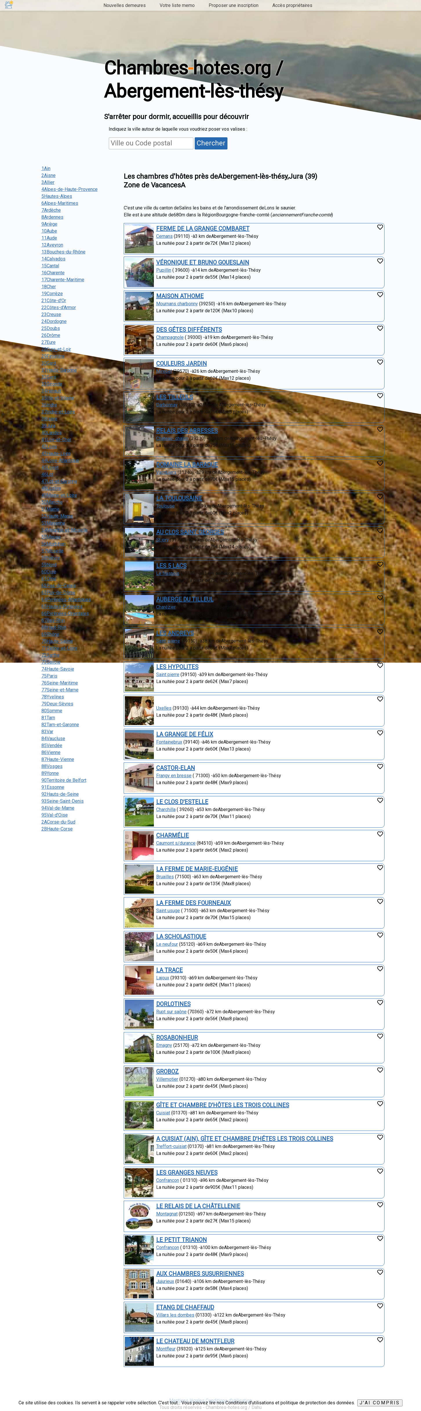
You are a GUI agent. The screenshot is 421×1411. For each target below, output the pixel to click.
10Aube (49, 231)
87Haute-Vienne (57, 759)
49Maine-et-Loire (59, 495)
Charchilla (166, 809)
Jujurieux (165, 1281)
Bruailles (165, 876)
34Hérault (51, 391)
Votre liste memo (177, 5)
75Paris (49, 676)
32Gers (48, 377)
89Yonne (50, 773)
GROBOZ (167, 1071)
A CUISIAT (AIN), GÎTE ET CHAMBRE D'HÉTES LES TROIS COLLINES (244, 1138)
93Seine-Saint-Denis (62, 801)
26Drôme (50, 335)
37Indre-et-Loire (58, 412)
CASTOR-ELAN (175, 767)
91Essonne (52, 787)
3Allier (47, 182)
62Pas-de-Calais (58, 585)
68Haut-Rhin (53, 627)
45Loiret (50, 467)
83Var (47, 731)
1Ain (45, 168)
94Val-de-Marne (57, 808)
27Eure (48, 342)
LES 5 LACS (171, 565)
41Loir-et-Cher (56, 439)
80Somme (51, 710)
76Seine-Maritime (59, 683)
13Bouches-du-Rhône (63, 252)
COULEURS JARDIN (181, 363)
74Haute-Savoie (57, 669)
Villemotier (167, 1079)
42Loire (49, 446)
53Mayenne (53, 523)
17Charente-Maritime (62, 279)
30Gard (48, 363)
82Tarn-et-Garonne (60, 724)
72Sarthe (50, 655)
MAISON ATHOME (180, 296)
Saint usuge (168, 910)
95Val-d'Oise (54, 815)
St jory (162, 540)
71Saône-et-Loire (59, 648)
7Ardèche (51, 210)
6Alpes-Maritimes (59, 203)
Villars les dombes (175, 1315)
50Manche (52, 502)
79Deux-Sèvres (57, 704)
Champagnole (170, 337)
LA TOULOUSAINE (179, 498)
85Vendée (51, 745)
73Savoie (51, 662)
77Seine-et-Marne (60, 690)
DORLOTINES (173, 1004)
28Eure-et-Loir (56, 349)
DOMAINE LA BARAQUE (187, 464)
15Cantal (50, 266)
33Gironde (51, 384)
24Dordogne (54, 321)
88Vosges (52, 766)
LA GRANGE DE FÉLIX (184, 734)
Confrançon (167, 1180)
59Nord (49, 564)
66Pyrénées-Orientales (65, 613)
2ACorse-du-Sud (58, 822)
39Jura (48, 425)
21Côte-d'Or (53, 300)
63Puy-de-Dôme (58, 592)
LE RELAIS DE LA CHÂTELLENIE (198, 1206)
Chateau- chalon (172, 438)
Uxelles (164, 708)
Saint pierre (167, 674)
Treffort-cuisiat (171, 1146)
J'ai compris (380, 1402)
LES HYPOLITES (177, 666)
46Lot (47, 474)
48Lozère (51, 488)
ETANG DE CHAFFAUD (185, 1307)
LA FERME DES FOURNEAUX (193, 902)
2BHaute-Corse (57, 829)
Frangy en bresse (174, 775)
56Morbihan (53, 544)
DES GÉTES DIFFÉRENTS (189, 329)
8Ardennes (52, 217)
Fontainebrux (169, 742)
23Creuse (51, 314)
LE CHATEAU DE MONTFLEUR (195, 1341)
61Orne (48, 578)
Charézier (166, 607)
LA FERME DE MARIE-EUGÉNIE (197, 869)
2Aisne (48, 175)
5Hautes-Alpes (56, 196)
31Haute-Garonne (59, 370)
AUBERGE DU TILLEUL (185, 599)
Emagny (164, 1045)
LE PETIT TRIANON (181, 1239)
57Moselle (52, 551)
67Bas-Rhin (53, 620)
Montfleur (166, 1349)
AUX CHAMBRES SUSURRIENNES (200, 1273)
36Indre (49, 405)
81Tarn (48, 717)
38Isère (49, 418)
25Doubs (50, 328)
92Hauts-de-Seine (60, 794)
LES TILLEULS (174, 397)
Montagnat (167, 1214)
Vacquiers (166, 472)
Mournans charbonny (177, 303)
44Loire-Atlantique (60, 460)
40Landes (51, 432)
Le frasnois (167, 573)
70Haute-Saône (57, 641)
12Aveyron (52, 245)
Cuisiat (163, 1113)
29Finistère (53, 356)
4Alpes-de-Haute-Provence (69, 189)
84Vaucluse (53, 738)
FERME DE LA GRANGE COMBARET (202, 228)
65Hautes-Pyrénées (62, 606)
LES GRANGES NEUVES (187, 1172)
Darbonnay (167, 405)
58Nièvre (50, 558)
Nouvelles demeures (124, 5)
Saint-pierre (168, 641)
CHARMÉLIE (172, 835)
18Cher (48, 286)
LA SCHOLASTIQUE (181, 936)
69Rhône (50, 634)
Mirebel (164, 371)
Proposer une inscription (233, 5)
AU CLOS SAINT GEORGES (190, 532)
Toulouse (165, 506)
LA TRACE (169, 970)
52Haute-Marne (57, 516)
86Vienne (51, 752)
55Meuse (51, 537)
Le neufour (167, 944)
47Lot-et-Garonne (59, 481)
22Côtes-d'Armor (58, 307)
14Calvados (53, 259)
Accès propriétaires (292, 5)
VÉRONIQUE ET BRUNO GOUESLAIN (202, 262)
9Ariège (49, 224)
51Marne (50, 509)
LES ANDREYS (175, 633)
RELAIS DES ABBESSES (187, 430)
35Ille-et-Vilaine (57, 398)
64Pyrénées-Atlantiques (66, 599)
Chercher (211, 143)
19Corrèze (52, 293)
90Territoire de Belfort (63, 780)
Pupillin (163, 270)
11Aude (49, 238)
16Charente (53, 272)
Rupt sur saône (171, 1011)
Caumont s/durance (176, 843)
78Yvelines (52, 697)
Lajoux (162, 978)
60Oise (48, 571)
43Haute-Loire (56, 453)
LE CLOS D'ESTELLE (182, 801)
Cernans (164, 236)
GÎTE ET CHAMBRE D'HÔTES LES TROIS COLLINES (222, 1105)
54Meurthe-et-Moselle (64, 530)
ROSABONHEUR (177, 1037)
